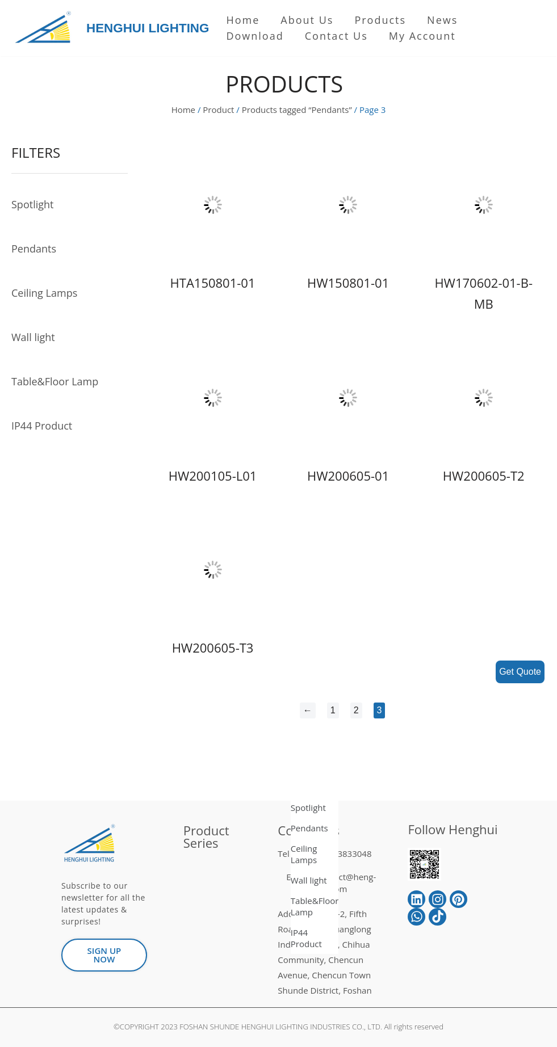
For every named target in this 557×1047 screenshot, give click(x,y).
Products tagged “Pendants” (297, 109)
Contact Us (336, 36)
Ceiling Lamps (44, 293)
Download (254, 36)
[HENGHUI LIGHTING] (46, 28)
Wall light (33, 337)
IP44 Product (41, 425)
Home (242, 20)
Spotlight (32, 204)
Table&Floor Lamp (54, 381)
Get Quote (520, 671)
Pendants (33, 248)
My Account (422, 36)
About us (306, 20)
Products (380, 20)
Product (218, 109)
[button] (104, 955)
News (442, 20)
